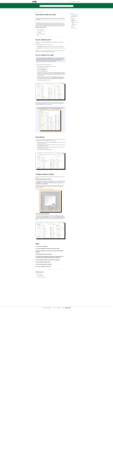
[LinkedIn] (68, 307)
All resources (78, 1)
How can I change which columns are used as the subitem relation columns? (49, 251)
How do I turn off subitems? (42, 246)
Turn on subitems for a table (41, 30)
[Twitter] (65, 307)
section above (60, 76)
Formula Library (73, 1)
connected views (45, 72)
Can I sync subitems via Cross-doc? (43, 266)
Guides (69, 1)
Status (63, 307)
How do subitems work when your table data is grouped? (48, 259)
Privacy (54, 307)
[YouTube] (66, 307)
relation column (49, 46)
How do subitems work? (40, 29)
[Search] (56, 6)
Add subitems (39, 32)
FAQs (38, 35)
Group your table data (40, 275)
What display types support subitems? (44, 254)
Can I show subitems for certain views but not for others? (48, 248)
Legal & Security (58, 307)
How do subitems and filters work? (43, 262)
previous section (49, 103)
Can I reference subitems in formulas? (44, 264)
